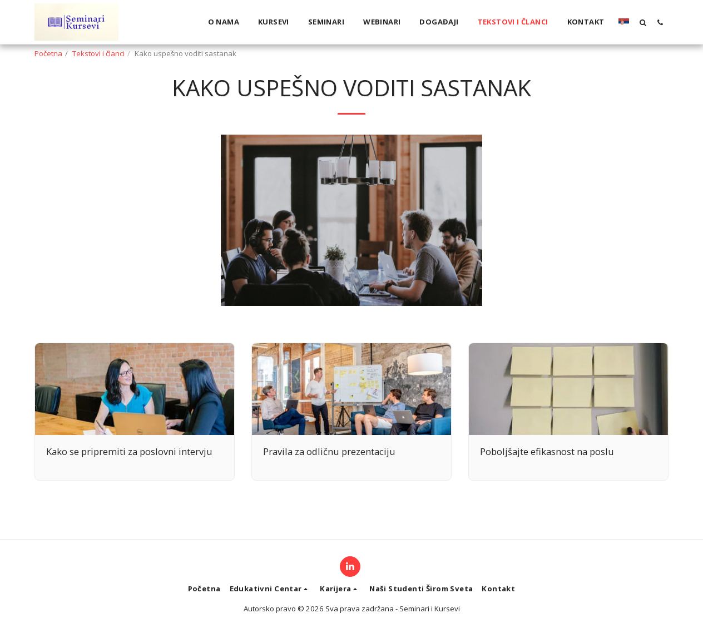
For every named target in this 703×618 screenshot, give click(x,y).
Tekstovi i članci (98, 53)
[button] (643, 22)
